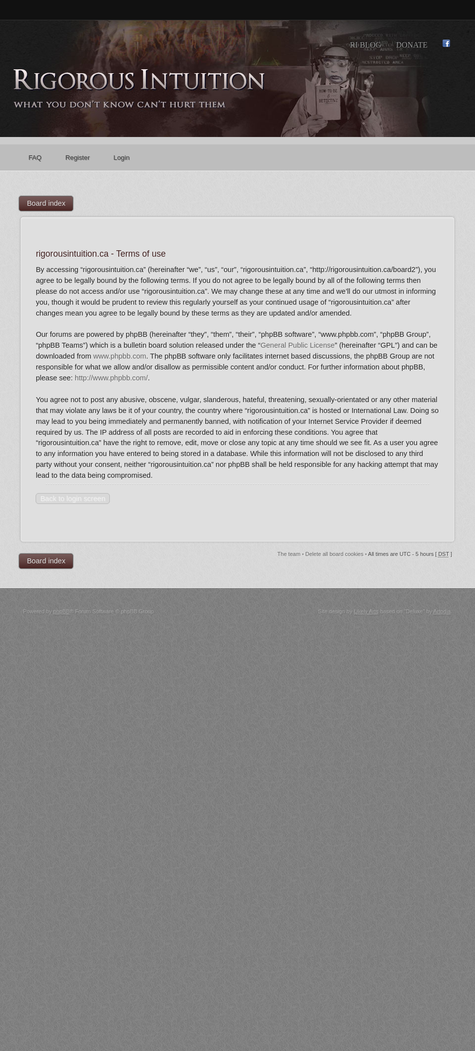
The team (289, 554)
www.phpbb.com (119, 356)
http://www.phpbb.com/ (111, 378)
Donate (412, 45)
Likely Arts (366, 611)
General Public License (297, 345)
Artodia (442, 611)
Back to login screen (72, 499)
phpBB (61, 611)
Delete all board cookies (334, 554)
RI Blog (365, 45)
